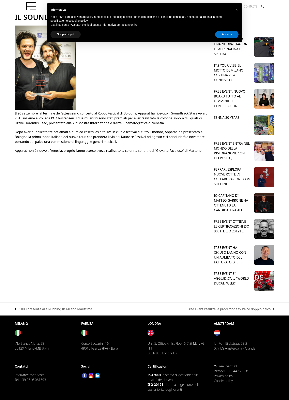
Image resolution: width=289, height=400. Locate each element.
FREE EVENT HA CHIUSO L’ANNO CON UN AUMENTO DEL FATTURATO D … (230, 254)
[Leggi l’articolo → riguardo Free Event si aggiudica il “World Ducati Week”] (264, 280)
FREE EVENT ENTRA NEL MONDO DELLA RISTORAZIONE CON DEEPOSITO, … (232, 150)
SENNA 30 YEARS (227, 117)
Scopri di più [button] (65, 34)
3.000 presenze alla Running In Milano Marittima (53, 309)
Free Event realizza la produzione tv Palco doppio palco (230, 309)
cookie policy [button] (80, 20)
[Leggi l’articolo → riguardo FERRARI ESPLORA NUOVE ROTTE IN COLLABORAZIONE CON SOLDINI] (264, 176)
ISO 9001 (154, 375)
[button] (262, 6)
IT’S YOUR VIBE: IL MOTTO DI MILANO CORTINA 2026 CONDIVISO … (228, 72)
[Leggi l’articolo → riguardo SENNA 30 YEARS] (264, 124)
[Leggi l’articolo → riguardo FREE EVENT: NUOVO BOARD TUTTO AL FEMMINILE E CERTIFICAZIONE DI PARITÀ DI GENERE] (264, 98)
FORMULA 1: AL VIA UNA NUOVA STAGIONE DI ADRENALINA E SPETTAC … (231, 46)
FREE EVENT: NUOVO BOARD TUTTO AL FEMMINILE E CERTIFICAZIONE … (229, 98)
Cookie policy (223, 381)
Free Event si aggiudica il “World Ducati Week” (231, 278)
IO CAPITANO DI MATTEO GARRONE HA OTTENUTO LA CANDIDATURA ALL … (231, 202)
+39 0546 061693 (33, 380)
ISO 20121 (155, 384)
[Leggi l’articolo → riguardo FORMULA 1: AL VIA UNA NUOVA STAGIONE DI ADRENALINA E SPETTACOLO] (264, 46)
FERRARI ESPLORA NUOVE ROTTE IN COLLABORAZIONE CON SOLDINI (232, 176)
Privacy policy (223, 376)
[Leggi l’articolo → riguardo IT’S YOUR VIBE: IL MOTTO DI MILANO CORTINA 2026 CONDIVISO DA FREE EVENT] (264, 72)
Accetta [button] (227, 34)
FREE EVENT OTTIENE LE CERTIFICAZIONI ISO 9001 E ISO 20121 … (231, 226)
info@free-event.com (30, 375)
